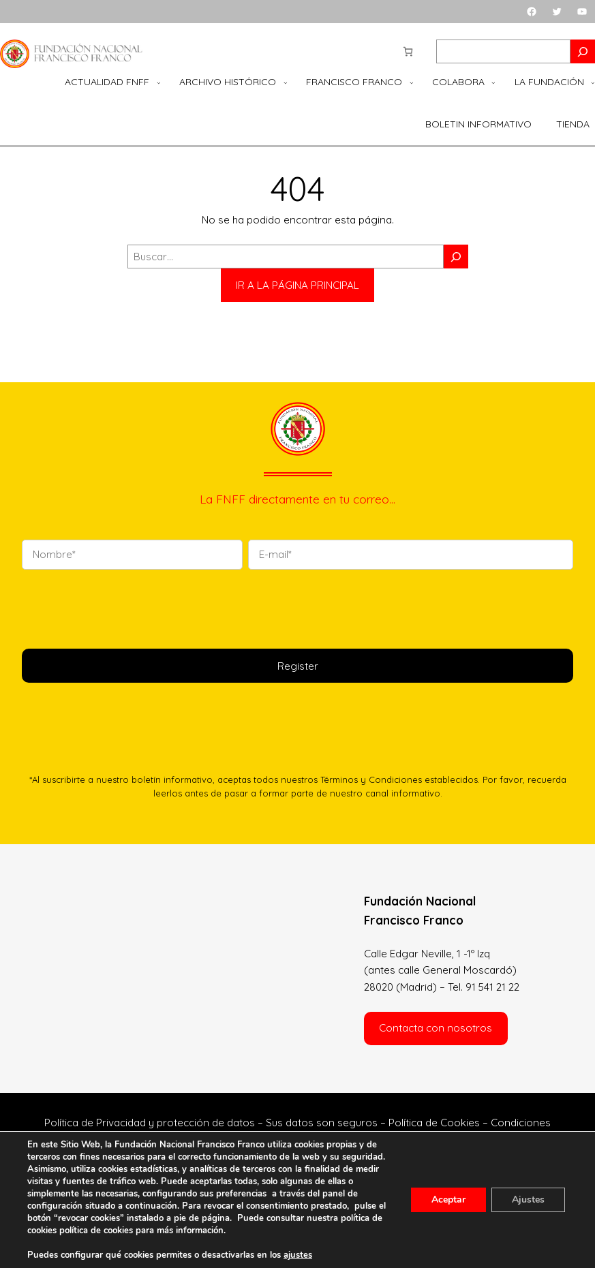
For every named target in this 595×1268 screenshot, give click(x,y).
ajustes (298, 1255)
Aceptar (448, 1199)
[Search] (582, 51)
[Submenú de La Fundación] (593, 82)
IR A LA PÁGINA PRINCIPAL (297, 285)
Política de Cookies (434, 1122)
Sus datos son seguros (322, 1122)
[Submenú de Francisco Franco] (412, 82)
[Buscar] (456, 256)
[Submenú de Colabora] (493, 82)
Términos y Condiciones (371, 779)
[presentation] (125, 607)
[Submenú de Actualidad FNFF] (159, 82)
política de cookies (96, 1230)
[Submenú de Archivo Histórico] (286, 82)
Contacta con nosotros (435, 1027)
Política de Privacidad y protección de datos (149, 1122)
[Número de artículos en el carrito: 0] (408, 51)
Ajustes (528, 1199)
